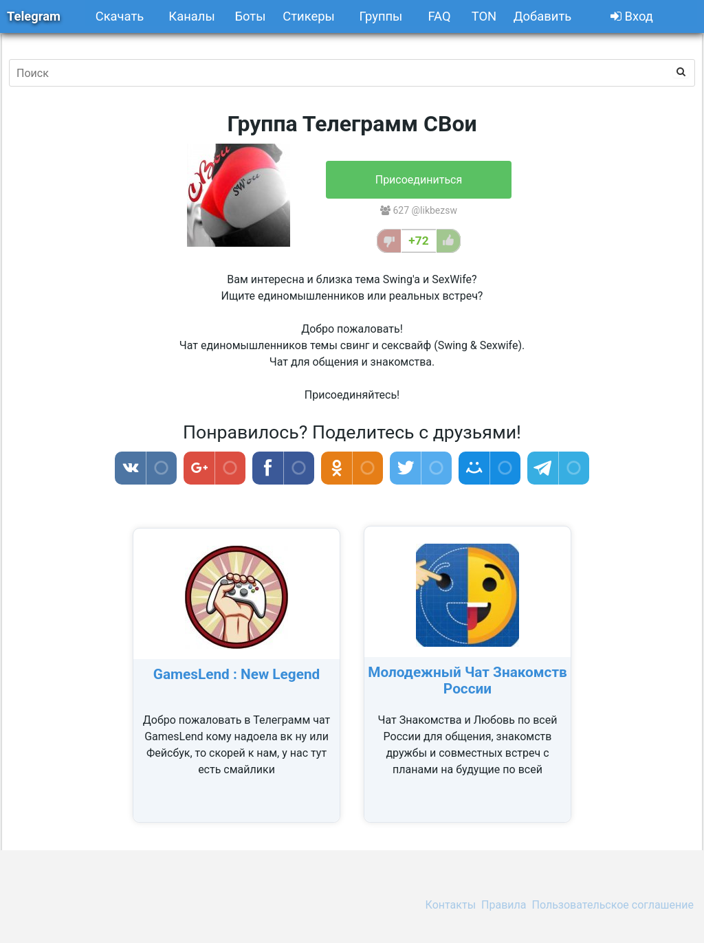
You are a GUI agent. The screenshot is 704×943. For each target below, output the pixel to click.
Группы (381, 16)
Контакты (451, 904)
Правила (503, 904)
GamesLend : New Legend (236, 674)
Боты (249, 16)
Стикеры (309, 16)
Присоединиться (419, 179)
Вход (631, 16)
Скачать (120, 16)
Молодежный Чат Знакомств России (467, 680)
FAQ (439, 16)
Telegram (33, 16)
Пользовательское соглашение (613, 904)
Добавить (542, 16)
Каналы (191, 16)
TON (484, 16)
